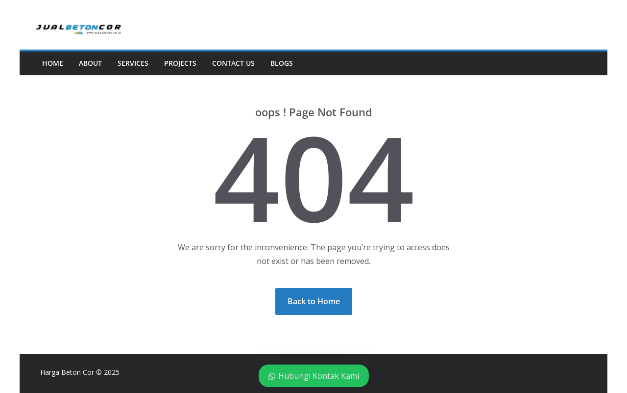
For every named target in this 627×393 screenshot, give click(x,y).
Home (52, 63)
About (90, 63)
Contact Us (233, 63)
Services (133, 63)
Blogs (281, 63)
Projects (180, 63)
